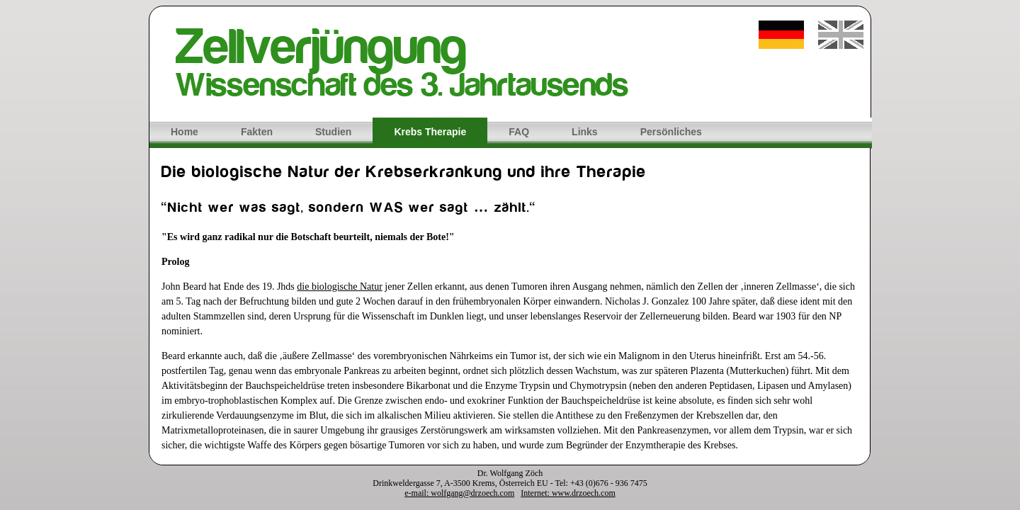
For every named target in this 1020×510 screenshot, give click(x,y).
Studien (333, 131)
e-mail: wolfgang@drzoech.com (459, 493)
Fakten (257, 131)
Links (585, 131)
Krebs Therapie (430, 131)
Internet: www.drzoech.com (568, 493)
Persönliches (671, 131)
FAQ (519, 131)
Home (184, 131)
